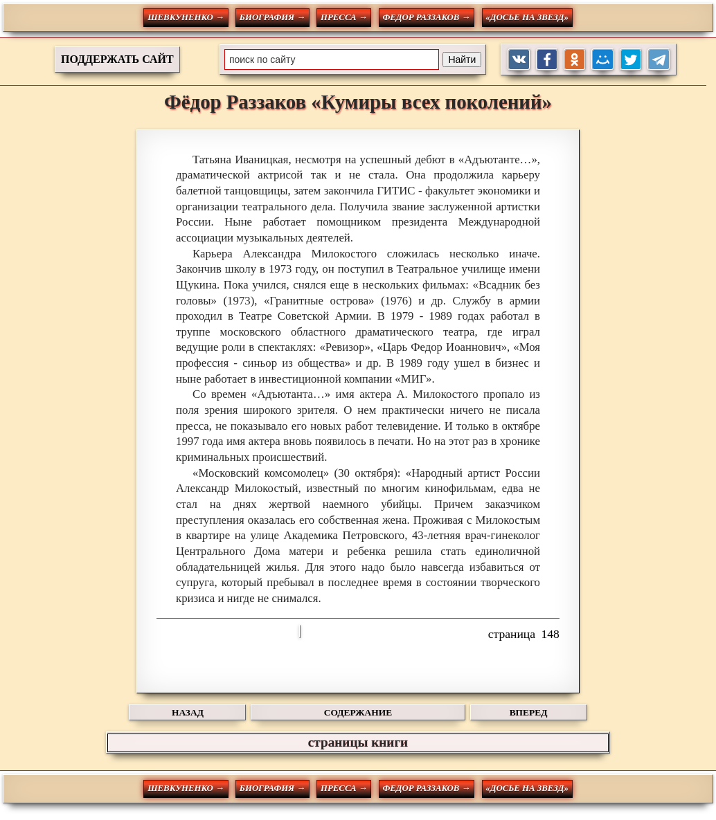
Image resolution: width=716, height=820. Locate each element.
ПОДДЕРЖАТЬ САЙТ (117, 59)
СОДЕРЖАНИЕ (358, 712)
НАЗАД (188, 712)
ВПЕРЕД (529, 712)
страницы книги (358, 742)
